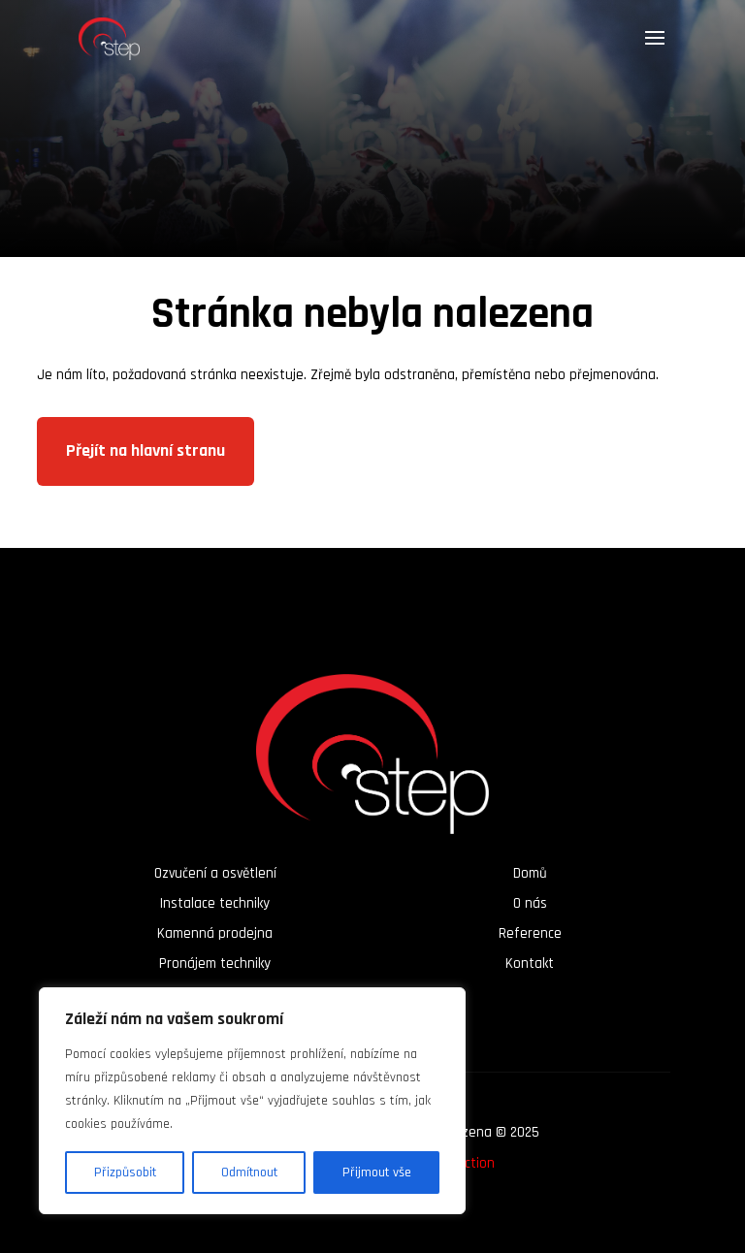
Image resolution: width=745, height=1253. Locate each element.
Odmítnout (249, 1172)
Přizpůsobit (125, 1172)
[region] (252, 1100)
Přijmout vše (376, 1172)
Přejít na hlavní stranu (145, 450)
